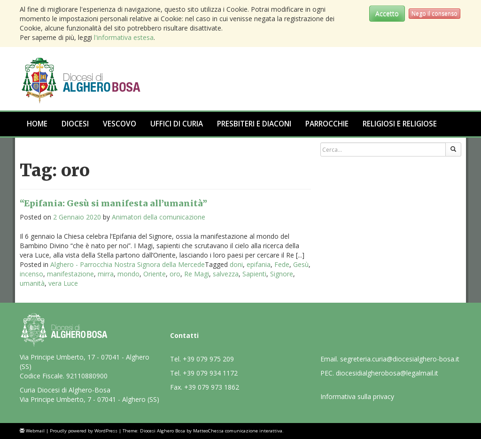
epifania (259, 264)
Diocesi (75, 124)
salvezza (226, 273)
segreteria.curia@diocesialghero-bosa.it (399, 358)
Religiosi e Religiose (400, 124)
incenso (31, 273)
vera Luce (63, 283)
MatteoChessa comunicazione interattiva (237, 431)
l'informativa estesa (124, 37)
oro (175, 273)
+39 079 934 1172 (210, 372)
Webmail (35, 431)
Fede (281, 264)
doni (236, 264)
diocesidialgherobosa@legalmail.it (387, 372)
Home (37, 124)
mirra (106, 273)
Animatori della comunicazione (158, 216)
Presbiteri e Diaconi (254, 124)
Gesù (301, 264)
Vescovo (119, 124)
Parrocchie (327, 124)
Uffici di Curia (176, 124)
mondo (128, 273)
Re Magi (196, 273)
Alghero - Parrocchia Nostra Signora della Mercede (127, 264)
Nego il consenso (434, 13)
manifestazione (70, 273)
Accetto (387, 13)
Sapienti (254, 273)
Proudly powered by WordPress (83, 431)
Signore (281, 273)
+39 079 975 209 (208, 358)
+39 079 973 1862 (211, 387)
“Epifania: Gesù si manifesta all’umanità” (113, 203)
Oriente (154, 273)
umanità (32, 283)
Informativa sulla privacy (357, 396)
